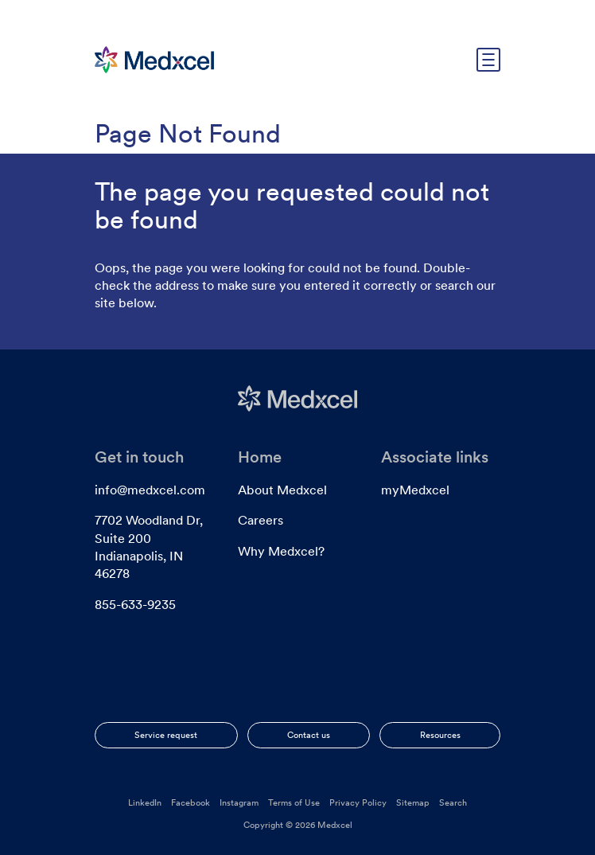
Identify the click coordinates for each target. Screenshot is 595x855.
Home (260, 457)
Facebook (190, 802)
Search (453, 802)
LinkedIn (144, 802)
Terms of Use (294, 802)
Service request (165, 734)
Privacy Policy (358, 802)
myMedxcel (415, 490)
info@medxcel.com (150, 490)
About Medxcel (282, 490)
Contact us (308, 734)
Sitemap (413, 802)
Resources (440, 734)
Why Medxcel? (281, 551)
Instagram (239, 802)
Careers (260, 520)
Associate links (434, 457)
